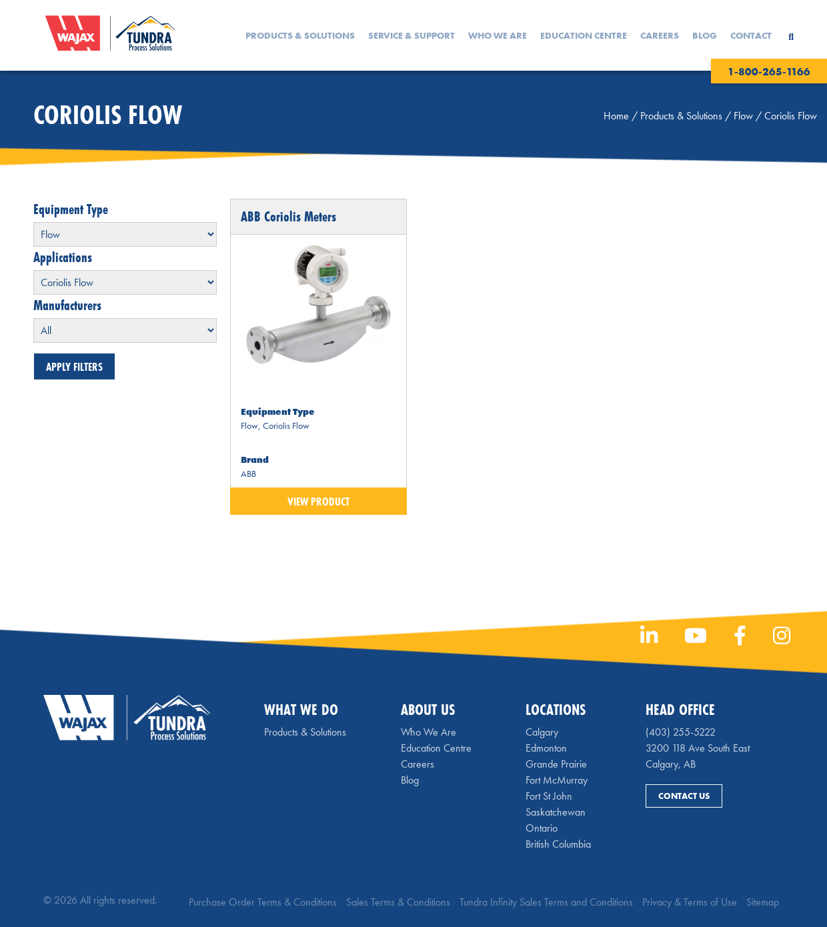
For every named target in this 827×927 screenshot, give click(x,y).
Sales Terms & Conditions (398, 902)
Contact (751, 35)
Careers (659, 35)
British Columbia (558, 844)
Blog (704, 35)
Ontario (542, 828)
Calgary (542, 732)
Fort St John (549, 796)
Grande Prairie (556, 764)
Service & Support (411, 35)
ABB (248, 474)
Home (616, 116)
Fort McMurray (557, 780)
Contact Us (684, 796)
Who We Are (497, 35)
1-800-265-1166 (769, 72)
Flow (743, 116)
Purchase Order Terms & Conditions (263, 902)
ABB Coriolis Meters (288, 216)
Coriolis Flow (286, 425)
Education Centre (583, 35)
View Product (318, 501)
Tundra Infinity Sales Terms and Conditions (546, 902)
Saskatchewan (556, 812)
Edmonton (546, 748)
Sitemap (762, 902)
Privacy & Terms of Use (689, 902)
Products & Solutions (300, 35)
